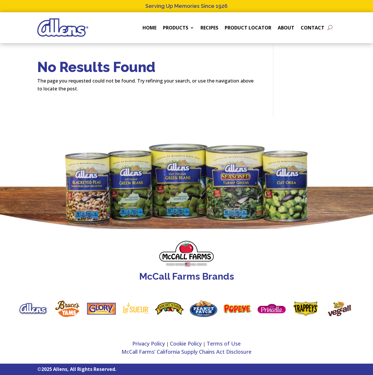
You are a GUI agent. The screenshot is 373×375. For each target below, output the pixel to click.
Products (175, 27)
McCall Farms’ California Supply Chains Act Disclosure (186, 351)
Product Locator (248, 27)
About (286, 27)
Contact (312, 27)
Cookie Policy (186, 343)
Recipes (209, 27)
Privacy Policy (148, 343)
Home (149, 27)
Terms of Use (224, 343)
